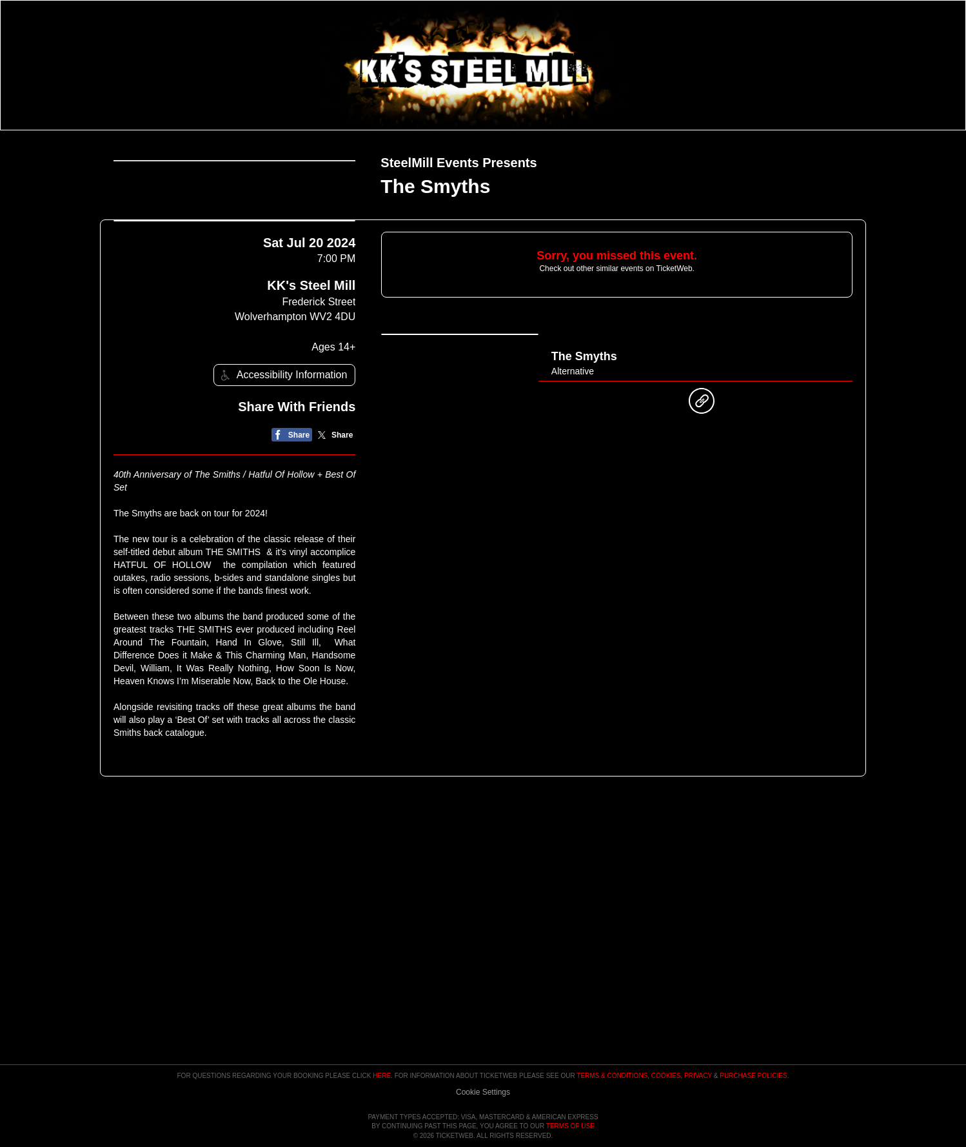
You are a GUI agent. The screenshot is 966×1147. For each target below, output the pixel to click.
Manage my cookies (483, 1055)
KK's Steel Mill (311, 418)
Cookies (666, 1038)
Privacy (698, 1038)
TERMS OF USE (570, 1126)
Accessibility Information (282, 507)
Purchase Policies (753, 1038)
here (382, 1038)
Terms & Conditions (612, 1038)
